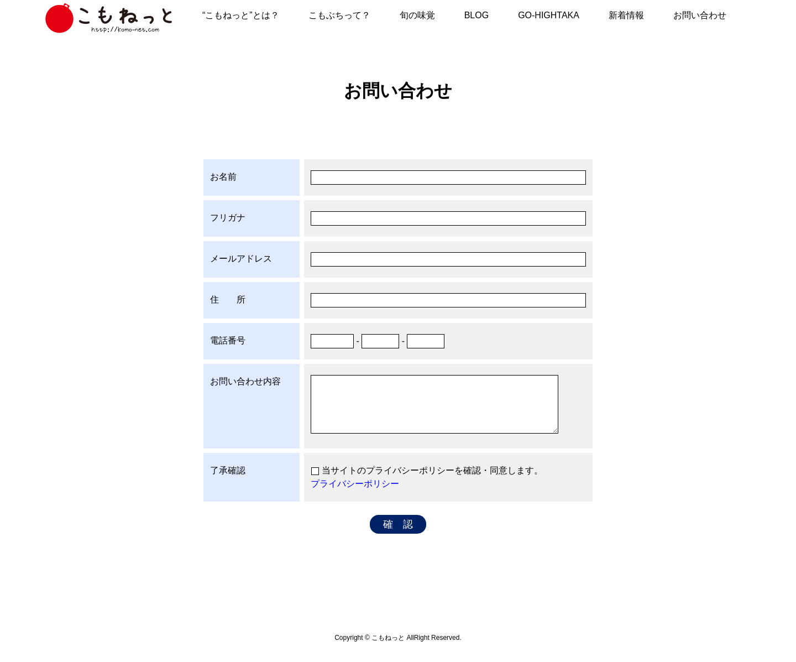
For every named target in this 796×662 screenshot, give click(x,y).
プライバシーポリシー (355, 483)
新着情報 (626, 15)
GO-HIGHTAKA (548, 15)
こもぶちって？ (339, 15)
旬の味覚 (417, 15)
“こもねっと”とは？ (240, 15)
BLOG (476, 15)
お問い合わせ (699, 15)
